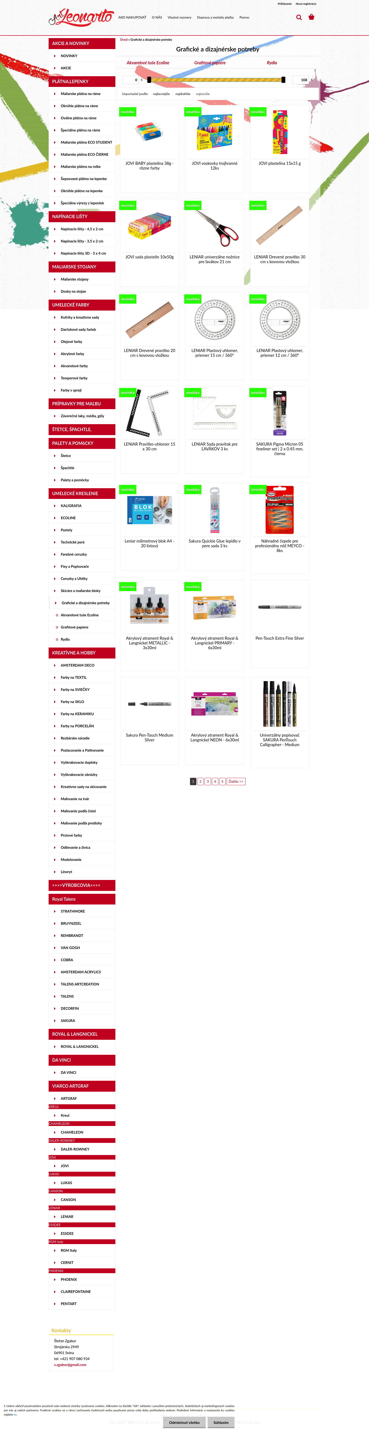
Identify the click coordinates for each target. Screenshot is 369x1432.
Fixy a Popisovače (75, 566)
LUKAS (66, 1183)
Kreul (65, 1115)
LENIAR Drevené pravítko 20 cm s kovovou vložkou (149, 353)
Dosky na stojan (73, 291)
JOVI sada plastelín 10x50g (149, 257)
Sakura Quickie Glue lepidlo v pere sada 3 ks (215, 543)
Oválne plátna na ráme (79, 118)
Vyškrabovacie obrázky (79, 774)
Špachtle (67, 468)
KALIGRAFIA (71, 505)
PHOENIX (69, 1279)
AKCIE (66, 68)
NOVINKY (69, 56)
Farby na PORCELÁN (77, 726)
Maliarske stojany (75, 279)
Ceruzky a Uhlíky (74, 578)
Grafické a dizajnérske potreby (86, 603)
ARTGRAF (69, 1098)
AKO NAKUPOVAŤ (132, 17)
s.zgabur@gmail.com (70, 1364)
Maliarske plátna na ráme (81, 93)
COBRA (67, 960)
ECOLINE (68, 518)
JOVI (65, 1166)
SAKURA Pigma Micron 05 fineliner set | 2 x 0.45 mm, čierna (279, 449)
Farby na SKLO (72, 701)
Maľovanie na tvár (75, 799)
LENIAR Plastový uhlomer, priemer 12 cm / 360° (279, 353)
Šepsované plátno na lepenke (84, 178)
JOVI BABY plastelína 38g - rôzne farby (149, 166)
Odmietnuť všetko (184, 1422)
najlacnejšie (161, 94)
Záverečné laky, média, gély (82, 416)
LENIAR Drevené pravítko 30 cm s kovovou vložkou (279, 259)
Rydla (65, 639)
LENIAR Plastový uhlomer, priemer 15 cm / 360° (214, 353)
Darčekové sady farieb (78, 329)
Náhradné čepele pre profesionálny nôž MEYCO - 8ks (279, 546)
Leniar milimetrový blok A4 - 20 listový (149, 543)
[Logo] (81, 18)
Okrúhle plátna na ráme (79, 106)
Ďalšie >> (236, 781)
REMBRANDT (72, 935)
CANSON (68, 1199)
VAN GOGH (70, 947)
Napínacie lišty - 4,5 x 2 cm (82, 229)
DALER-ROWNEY (75, 1149)
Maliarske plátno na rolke (81, 166)
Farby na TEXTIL (74, 677)
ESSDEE (67, 1233)
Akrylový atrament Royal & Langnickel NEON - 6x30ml (214, 737)
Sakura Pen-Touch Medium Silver (149, 737)
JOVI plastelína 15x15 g (280, 163)
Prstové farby (71, 835)
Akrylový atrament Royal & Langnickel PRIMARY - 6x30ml (214, 643)
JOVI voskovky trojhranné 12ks (214, 166)
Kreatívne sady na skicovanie (84, 786)
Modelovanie (71, 859)
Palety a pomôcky (75, 480)
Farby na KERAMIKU (77, 714)
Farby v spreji (71, 390)
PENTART (69, 1303)
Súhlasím (221, 1422)
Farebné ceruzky (74, 554)
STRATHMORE (73, 911)
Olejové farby (71, 341)
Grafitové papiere (74, 627)
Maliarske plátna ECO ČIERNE (84, 154)
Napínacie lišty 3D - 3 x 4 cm (83, 253)
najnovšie (203, 94)
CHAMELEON (72, 1132)
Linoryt (66, 871)
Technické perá (72, 542)
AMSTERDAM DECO (77, 665)
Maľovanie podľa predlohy (81, 823)
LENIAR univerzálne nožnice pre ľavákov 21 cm (215, 259)
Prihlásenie (285, 3)
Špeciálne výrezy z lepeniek (82, 203)
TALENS (67, 996)
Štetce (66, 455)
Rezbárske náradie (75, 738)
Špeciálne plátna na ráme (80, 130)
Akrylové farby (72, 354)
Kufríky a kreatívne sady (80, 317)
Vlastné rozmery (179, 17)
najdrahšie (182, 94)
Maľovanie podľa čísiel (78, 811)
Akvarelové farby (74, 366)
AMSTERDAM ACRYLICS (81, 972)
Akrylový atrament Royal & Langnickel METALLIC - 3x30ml (149, 643)
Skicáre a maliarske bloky (81, 590)
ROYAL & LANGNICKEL (80, 1046)
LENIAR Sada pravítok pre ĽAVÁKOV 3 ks (214, 446)
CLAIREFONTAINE (76, 1291)
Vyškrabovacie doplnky (79, 762)
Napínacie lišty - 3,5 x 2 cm (82, 241)
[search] (298, 17)
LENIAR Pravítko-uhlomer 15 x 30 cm (149, 446)
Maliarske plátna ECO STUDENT (86, 142)
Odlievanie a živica (75, 847)
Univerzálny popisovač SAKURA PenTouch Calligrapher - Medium (279, 740)
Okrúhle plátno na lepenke (82, 191)
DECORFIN (70, 1008)
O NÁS (157, 17)
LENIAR (67, 1216)
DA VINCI (68, 1072)
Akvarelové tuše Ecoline (80, 615)
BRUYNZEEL (71, 923)
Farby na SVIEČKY (75, 689)
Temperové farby (74, 378)
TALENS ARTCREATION (80, 984)
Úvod (124, 39)
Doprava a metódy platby (215, 17)
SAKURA (68, 1020)
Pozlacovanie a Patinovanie (82, 750)
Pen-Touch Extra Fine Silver (280, 638)
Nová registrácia (306, 3)
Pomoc (245, 17)
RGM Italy (69, 1250)
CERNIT (67, 1262)
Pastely (66, 530)
